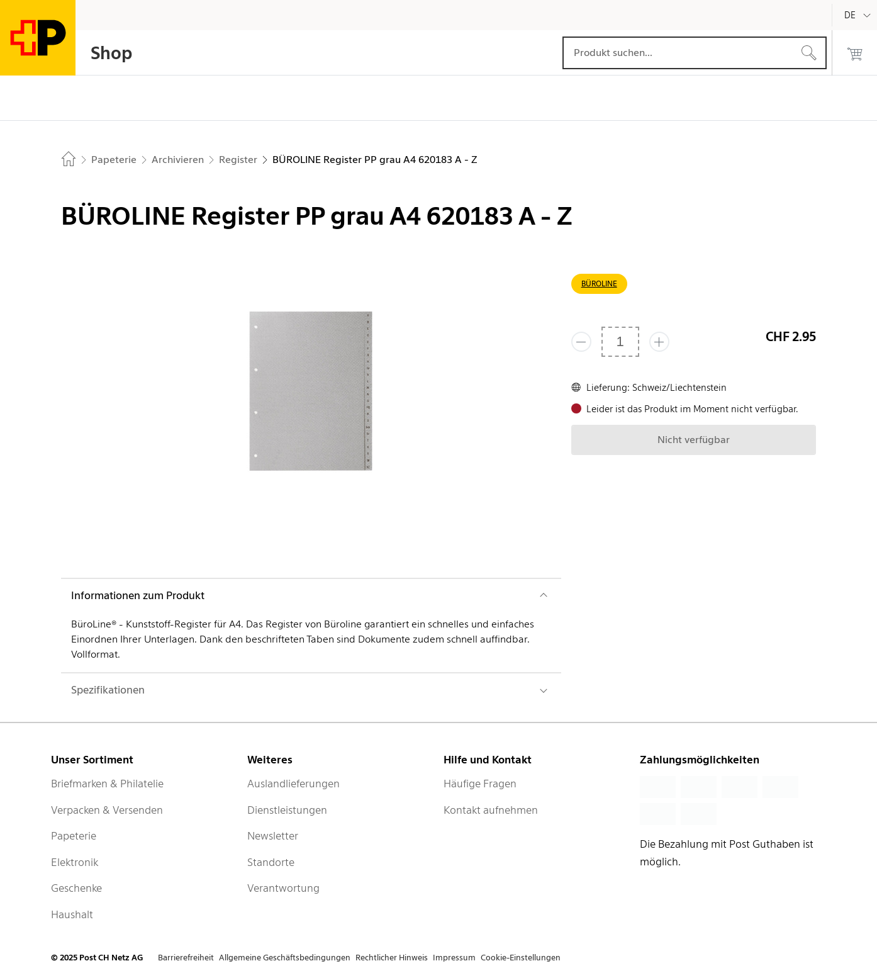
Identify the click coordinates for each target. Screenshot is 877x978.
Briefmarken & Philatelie (107, 783)
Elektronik (74, 862)
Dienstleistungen (287, 810)
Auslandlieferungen (293, 783)
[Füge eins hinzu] (659, 342)
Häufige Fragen (480, 783)
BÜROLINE (599, 283)
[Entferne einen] (581, 342)
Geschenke (76, 888)
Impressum (454, 957)
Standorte (270, 862)
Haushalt (72, 914)
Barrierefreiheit (186, 957)
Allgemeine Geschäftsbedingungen (284, 957)
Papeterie (73, 835)
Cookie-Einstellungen (521, 957)
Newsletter (272, 835)
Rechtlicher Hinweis (391, 957)
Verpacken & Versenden (107, 810)
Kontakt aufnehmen (491, 810)
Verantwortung (283, 888)
